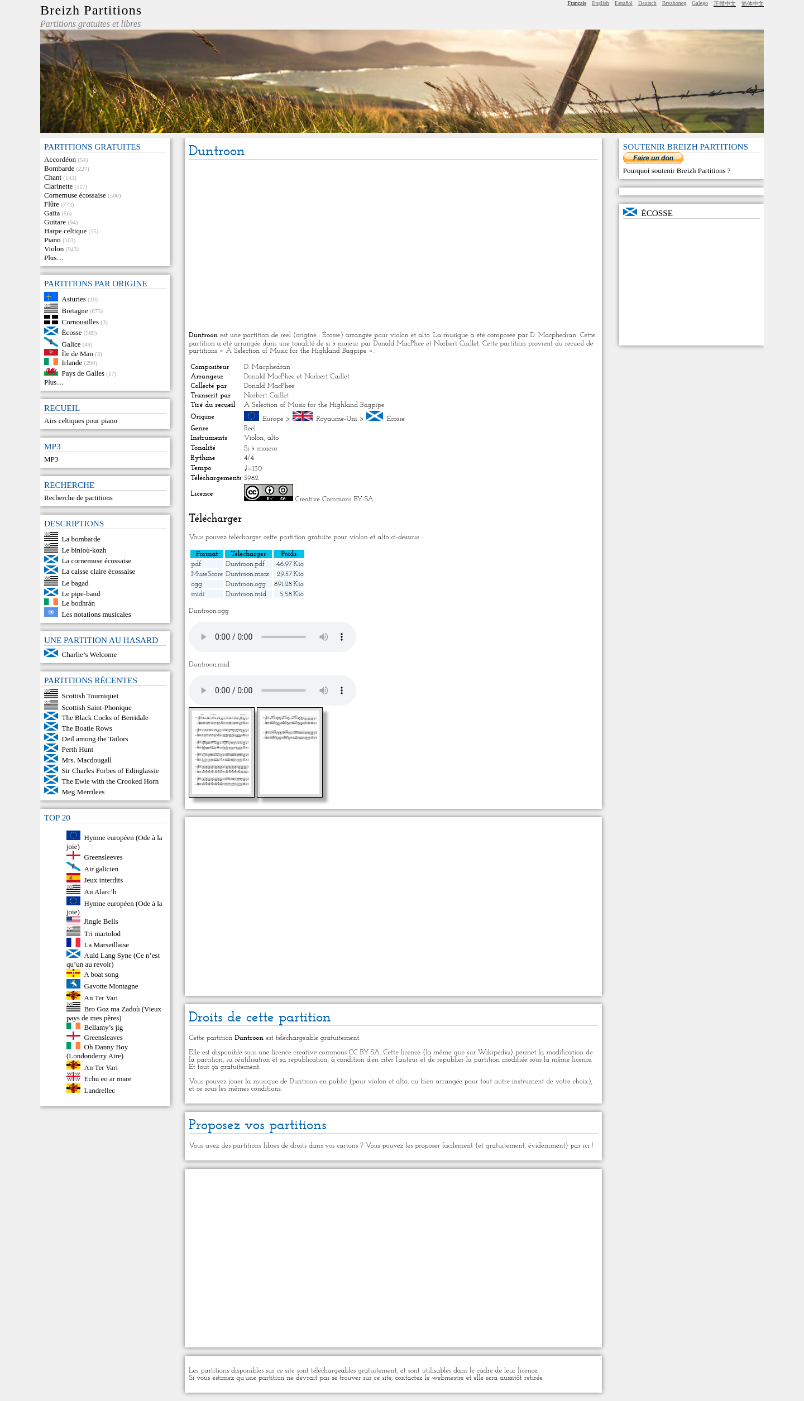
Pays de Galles (83, 373)
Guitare (55, 222)
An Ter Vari (101, 997)
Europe (273, 419)
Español (624, 3)
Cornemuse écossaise (75, 195)
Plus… (54, 257)
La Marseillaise (107, 945)
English (600, 3)
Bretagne (75, 310)
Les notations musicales (96, 614)
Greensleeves (103, 857)
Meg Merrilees (83, 792)
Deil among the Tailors (95, 739)
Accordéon (60, 159)
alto (273, 438)
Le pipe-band (81, 593)
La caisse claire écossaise (99, 571)
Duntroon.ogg (246, 584)
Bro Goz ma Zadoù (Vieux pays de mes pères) (113, 1013)
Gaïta (52, 213)
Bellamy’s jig (103, 1027)
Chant (52, 177)
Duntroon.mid (246, 594)
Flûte (51, 204)
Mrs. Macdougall (87, 760)
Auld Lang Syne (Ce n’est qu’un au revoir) (113, 959)
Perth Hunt (78, 749)
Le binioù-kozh (84, 550)
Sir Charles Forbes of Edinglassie (110, 770)
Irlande (72, 362)
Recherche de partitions (78, 497)
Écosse (72, 332)
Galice (71, 344)
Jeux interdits (103, 880)
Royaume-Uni (336, 419)
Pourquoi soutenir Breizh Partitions (675, 170)
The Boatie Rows (87, 728)
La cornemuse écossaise (97, 560)
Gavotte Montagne (111, 986)
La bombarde (81, 538)
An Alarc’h (100, 891)
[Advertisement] (393, 246)
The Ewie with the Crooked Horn (110, 781)
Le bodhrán (78, 602)
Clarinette (58, 186)
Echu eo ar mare (108, 1078)
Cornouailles (80, 322)
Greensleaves (103, 1037)
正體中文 (725, 4)
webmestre (447, 1377)
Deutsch (647, 3)
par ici (580, 1145)
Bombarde (59, 168)
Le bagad (75, 583)
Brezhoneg (674, 3)
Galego (700, 3)
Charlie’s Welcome (89, 654)
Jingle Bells (101, 922)
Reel (250, 428)
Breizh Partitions (91, 10)
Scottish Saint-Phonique (97, 707)
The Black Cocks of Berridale (105, 717)
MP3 (51, 459)
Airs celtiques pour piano (80, 420)
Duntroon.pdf (245, 564)
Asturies (74, 299)
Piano (52, 240)
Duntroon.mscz (247, 574)
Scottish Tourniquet (90, 696)
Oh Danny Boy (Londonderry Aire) (97, 1051)
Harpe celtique (65, 231)
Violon (54, 248)
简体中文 (752, 4)
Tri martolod (102, 933)
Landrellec (100, 1090)
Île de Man (77, 353)
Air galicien (101, 868)
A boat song (101, 974)
